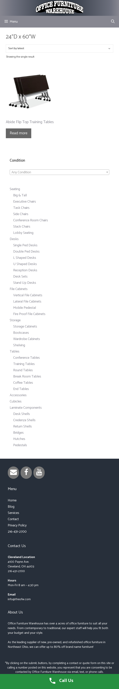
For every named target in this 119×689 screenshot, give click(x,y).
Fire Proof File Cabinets (29, 314)
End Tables (21, 389)
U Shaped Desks (25, 264)
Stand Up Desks (24, 283)
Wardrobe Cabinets (26, 339)
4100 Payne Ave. (18, 561)
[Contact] (13, 472)
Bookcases (21, 333)
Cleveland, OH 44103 (21, 566)
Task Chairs (21, 208)
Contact (13, 519)
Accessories (18, 395)
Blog (11, 507)
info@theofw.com (19, 599)
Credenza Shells (24, 420)
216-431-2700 (17, 532)
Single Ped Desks (25, 245)
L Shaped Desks (24, 258)
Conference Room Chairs (30, 220)
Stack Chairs (21, 227)
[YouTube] (39, 472)
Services (13, 513)
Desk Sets (20, 277)
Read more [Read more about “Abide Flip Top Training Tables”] (18, 133)
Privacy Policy (17, 525)
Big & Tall (20, 195)
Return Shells (22, 426)
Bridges (18, 433)
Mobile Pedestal (24, 308)
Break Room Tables (27, 376)
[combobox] (59, 172)
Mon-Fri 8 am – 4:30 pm (23, 585)
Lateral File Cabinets (27, 301)
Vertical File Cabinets (27, 295)
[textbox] (59, 172)
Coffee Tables (23, 383)
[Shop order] (59, 48)
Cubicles (16, 401)
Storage (15, 320)
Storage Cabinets (25, 326)
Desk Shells (21, 414)
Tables (14, 351)
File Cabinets (19, 289)
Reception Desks (25, 270)
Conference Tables (26, 358)
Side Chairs (20, 214)
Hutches (19, 439)
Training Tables (24, 364)
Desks (14, 239)
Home (12, 500)
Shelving (19, 345)
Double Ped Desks (26, 252)
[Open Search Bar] (113, 22)
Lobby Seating (23, 233)
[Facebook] (26, 472)
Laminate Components (26, 408)
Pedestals (20, 445)
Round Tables (23, 370)
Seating (15, 189)
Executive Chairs (24, 202)
